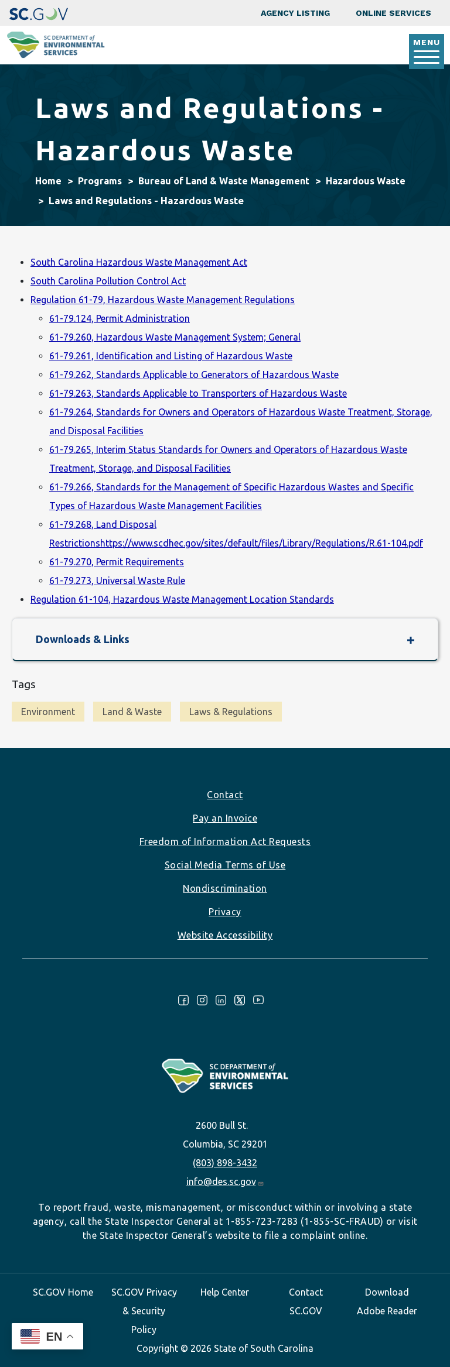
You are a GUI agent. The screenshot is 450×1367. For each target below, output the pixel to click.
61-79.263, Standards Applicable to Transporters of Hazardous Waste (198, 393)
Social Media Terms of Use (225, 865)
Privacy (225, 911)
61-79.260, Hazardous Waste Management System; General (175, 337)
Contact (225, 794)
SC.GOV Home (63, 1292)
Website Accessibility (225, 935)
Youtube (258, 1000)
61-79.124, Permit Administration (119, 318)
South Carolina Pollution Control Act (108, 281)
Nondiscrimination (225, 888)
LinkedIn (221, 1000)
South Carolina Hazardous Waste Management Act (138, 262)
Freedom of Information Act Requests (225, 841)
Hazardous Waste (365, 181)
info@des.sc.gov (225, 1181)
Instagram (202, 1000)
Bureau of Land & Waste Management (223, 181)
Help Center (224, 1292)
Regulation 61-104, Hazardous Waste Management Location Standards (182, 599)
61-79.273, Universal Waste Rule (117, 580)
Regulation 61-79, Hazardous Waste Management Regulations (162, 299)
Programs (100, 181)
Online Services (393, 13)
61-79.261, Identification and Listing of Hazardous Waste (170, 356)
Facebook (183, 1000)
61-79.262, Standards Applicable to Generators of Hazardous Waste (194, 374)
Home (48, 181)
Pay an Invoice (225, 818)
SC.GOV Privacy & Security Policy (144, 1311)
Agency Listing (295, 13)
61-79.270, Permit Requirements (116, 562)
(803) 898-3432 (225, 1163)
